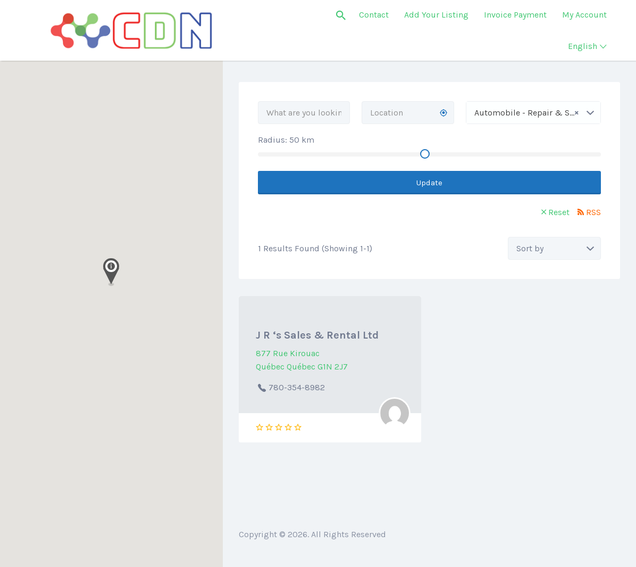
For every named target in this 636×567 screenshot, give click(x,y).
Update (429, 182)
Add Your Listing (436, 15)
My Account (584, 15)
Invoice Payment (515, 15)
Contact (374, 15)
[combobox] (533, 112)
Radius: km (286, 140)
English (582, 46)
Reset (559, 212)
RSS (593, 212)
